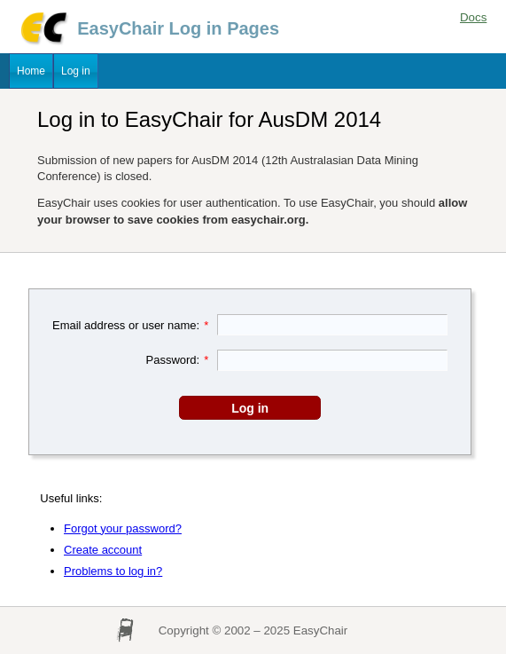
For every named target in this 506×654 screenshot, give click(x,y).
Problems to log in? (113, 571)
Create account (103, 549)
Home (31, 71)
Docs (473, 17)
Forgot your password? (123, 528)
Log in (75, 71)
